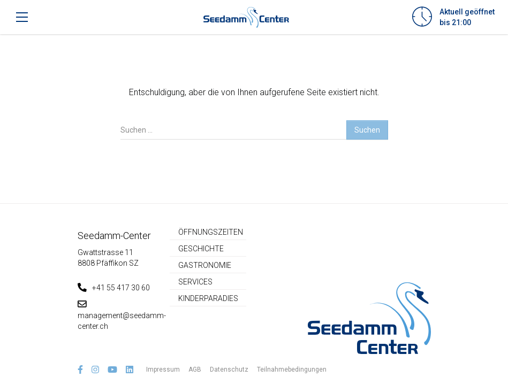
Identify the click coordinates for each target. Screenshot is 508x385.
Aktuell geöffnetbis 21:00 (467, 17)
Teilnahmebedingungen (292, 369)
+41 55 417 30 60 (114, 287)
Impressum (163, 369)
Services (195, 282)
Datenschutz (229, 369)
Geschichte (201, 248)
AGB (194, 369)
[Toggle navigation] (22, 17)
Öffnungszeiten (210, 232)
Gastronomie (204, 265)
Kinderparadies (208, 298)
